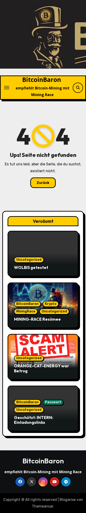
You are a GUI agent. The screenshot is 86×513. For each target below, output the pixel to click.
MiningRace (25, 311)
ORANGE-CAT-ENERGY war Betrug (41, 368)
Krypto (50, 304)
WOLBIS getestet (31, 267)
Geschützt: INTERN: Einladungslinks (33, 420)
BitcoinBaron (41, 79)
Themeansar (42, 506)
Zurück (43, 183)
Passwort (53, 402)
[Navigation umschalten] (6, 87)
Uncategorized (29, 260)
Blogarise (68, 499)
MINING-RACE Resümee (37, 319)
